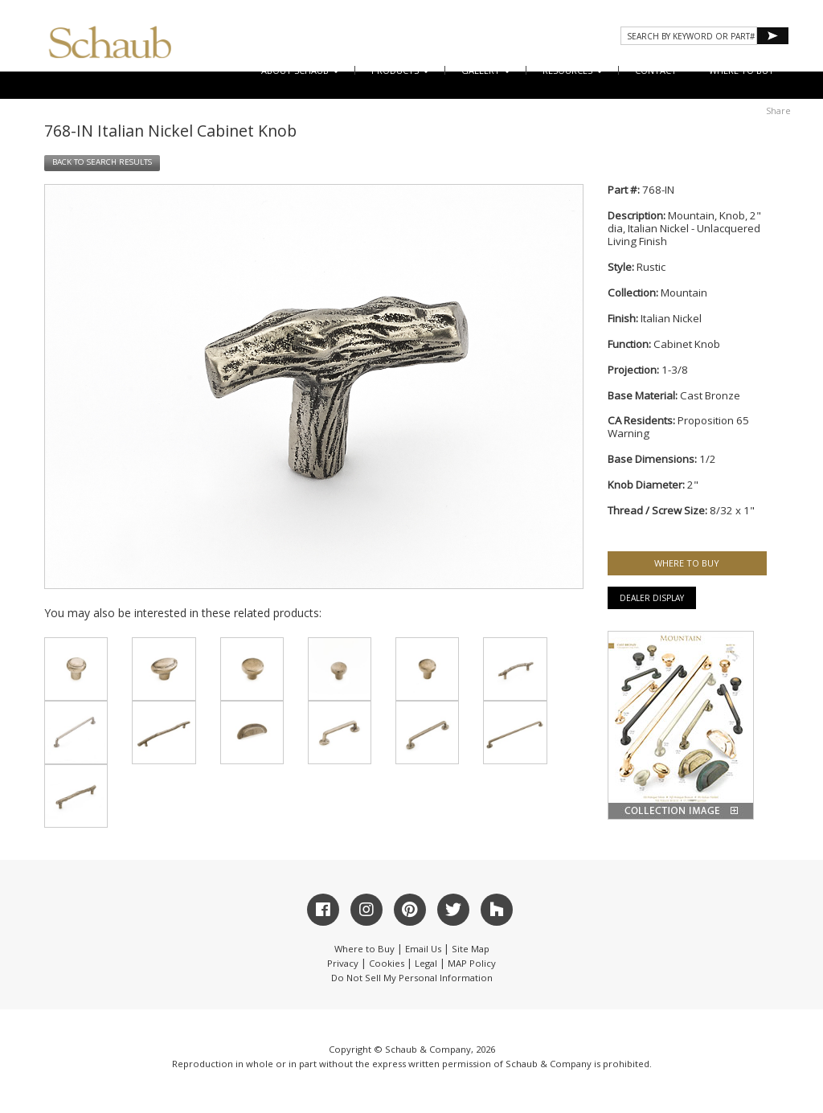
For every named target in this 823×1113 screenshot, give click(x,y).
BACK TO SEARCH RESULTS (102, 162)
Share (778, 110)
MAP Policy (472, 963)
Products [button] (400, 70)
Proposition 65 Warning (678, 426)
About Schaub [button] (300, 70)
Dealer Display (652, 598)
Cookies (386, 963)
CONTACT (656, 70)
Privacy (342, 963)
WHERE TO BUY (741, 70)
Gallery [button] (485, 70)
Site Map (470, 949)
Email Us (423, 949)
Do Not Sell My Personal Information (412, 978)
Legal (426, 963)
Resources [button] (573, 70)
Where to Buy (364, 949)
